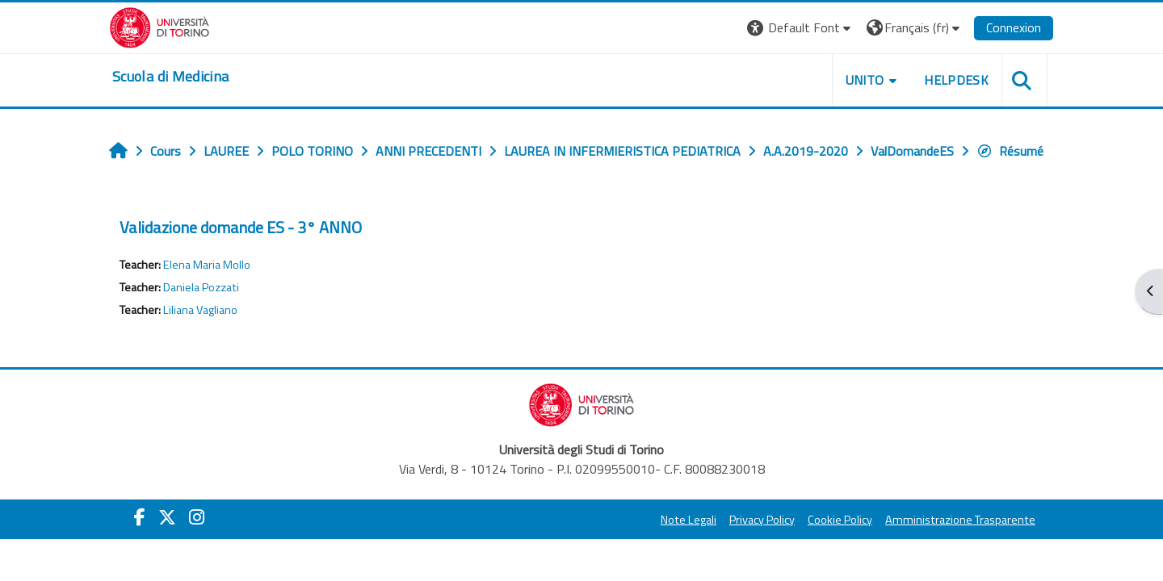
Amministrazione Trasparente (960, 520)
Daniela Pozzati (201, 287)
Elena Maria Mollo (206, 265)
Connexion (1013, 27)
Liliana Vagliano (200, 310)
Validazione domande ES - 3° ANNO (241, 227)
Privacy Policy (762, 520)
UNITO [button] (865, 80)
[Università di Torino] (159, 26)
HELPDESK (956, 80)
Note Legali (688, 520)
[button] (801, 27)
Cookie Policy (840, 520)
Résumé (1009, 151)
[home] (170, 77)
